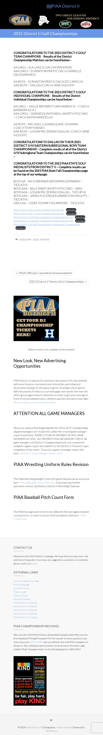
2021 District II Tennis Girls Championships (58, 281)
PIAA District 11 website (26, 617)
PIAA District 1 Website (25, 602)
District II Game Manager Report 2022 (42, 453)
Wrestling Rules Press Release (37, 482)
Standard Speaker (22, 599)
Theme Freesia (63, 727)
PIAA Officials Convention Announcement (44, 273)
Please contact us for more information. (35, 402)
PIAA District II (66, 5)
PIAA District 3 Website (25, 606)
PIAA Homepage (22, 584)
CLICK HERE (36, 642)
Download (71, 209)
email (34, 563)
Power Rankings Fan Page (26, 581)
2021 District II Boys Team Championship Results (39, 213)
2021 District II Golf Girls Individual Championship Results (43, 217)
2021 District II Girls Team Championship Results (39, 209)
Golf (36, 239)
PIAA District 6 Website (25, 613)
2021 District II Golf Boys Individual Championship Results (43, 220)
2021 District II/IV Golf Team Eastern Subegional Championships (47, 224)
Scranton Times (21, 588)
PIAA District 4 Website (25, 610)
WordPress (51, 730)
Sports (44, 239)
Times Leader (20, 591)
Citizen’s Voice (21, 595)
